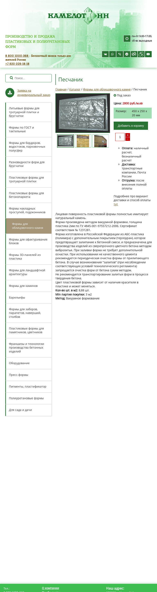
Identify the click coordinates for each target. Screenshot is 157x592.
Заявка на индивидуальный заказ (33, 93)
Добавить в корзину (131, 125)
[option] (82, 113)
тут (116, 204)
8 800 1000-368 (17, 56)
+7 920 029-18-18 (17, 64)
